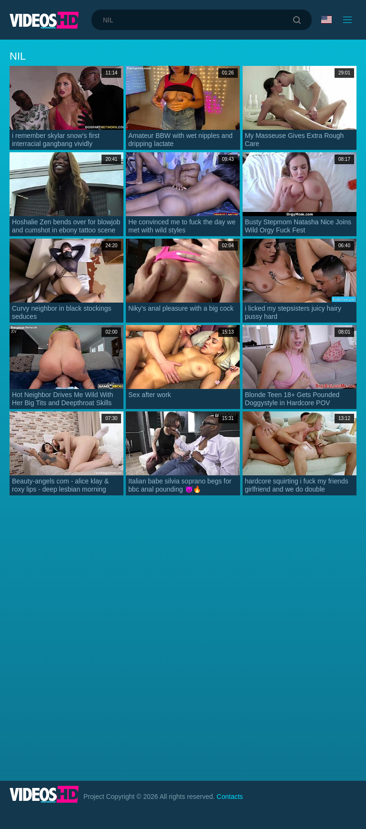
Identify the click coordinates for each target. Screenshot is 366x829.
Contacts (230, 796)
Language (326, 19)
